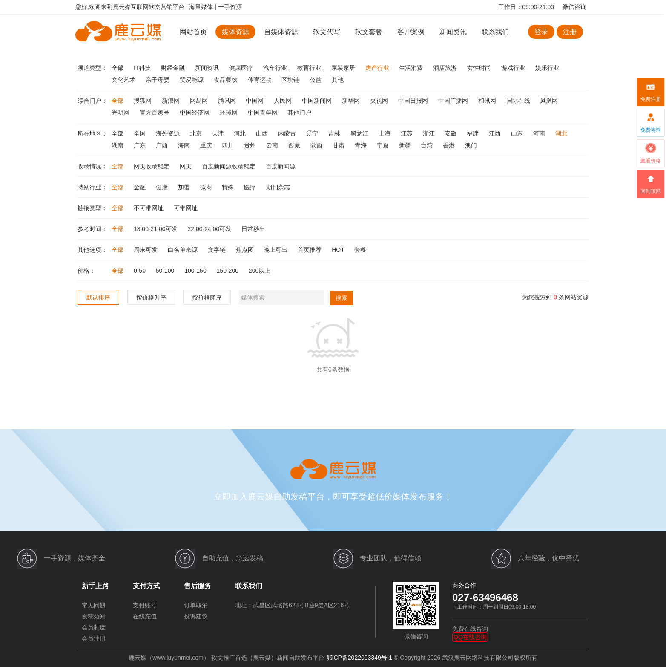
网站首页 (193, 31)
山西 (263, 133)
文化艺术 (124, 79)
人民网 (283, 100)
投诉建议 (196, 616)
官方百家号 (155, 112)
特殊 (228, 187)
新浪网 (171, 100)
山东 (518, 133)
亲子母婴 (158, 79)
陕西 (317, 145)
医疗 (251, 187)
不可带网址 (149, 208)
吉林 (335, 133)
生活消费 (412, 67)
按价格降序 (207, 297)
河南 (540, 133)
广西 (162, 145)
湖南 (118, 145)
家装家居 (344, 67)
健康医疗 (242, 67)
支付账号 (145, 605)
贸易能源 (192, 79)
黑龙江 (360, 133)
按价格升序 (151, 297)
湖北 (561, 133)
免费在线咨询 (470, 628)
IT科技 (143, 67)
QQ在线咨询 (470, 637)
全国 (140, 133)
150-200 (228, 270)
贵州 (251, 145)
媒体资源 (235, 31)
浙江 (429, 133)
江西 (495, 133)
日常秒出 (253, 228)
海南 (185, 145)
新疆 (406, 145)
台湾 (427, 145)
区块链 (291, 79)
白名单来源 (183, 249)
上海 (385, 133)
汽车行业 (276, 67)
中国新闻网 (317, 100)
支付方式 (146, 585)
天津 (219, 133)
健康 (162, 187)
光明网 (121, 112)
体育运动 (260, 79)
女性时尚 (480, 67)
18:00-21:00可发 (156, 228)
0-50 (140, 270)
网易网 (200, 100)
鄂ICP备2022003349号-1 (359, 657)
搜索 (341, 298)
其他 (338, 79)
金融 (140, 187)
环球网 (229, 112)
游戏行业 (514, 67)
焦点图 (245, 249)
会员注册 (94, 638)
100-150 (196, 270)
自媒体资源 (281, 31)
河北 (240, 133)
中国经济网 (195, 112)
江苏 (407, 133)
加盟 (185, 187)
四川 (228, 145)
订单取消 (196, 605)
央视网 (380, 100)
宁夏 (383, 145)
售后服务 (197, 585)
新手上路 (95, 585)
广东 (140, 145)
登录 (541, 31)
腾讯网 (228, 100)
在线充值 (145, 616)
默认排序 (98, 297)
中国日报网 (414, 100)
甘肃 (339, 145)
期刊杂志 (278, 187)
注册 (570, 31)
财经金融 (174, 67)
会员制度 (94, 627)
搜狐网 (143, 100)
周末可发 (146, 249)
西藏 (295, 145)
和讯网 (488, 100)
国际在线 (519, 100)
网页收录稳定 (152, 166)
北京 (197, 133)
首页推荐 (310, 249)
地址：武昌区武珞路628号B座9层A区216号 (292, 605)
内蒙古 (288, 133)
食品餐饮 (226, 79)
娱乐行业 (547, 67)
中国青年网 (263, 112)
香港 (449, 145)
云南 (273, 145)
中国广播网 (454, 100)
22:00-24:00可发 (210, 228)
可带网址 (186, 208)
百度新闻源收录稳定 (229, 166)
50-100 (166, 270)
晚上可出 (276, 249)
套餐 (360, 249)
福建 (473, 133)
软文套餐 (368, 31)
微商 (207, 187)
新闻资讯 (453, 31)
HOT (339, 249)
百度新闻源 (281, 166)
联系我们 (495, 31)
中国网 (255, 100)
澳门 (471, 145)
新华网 (352, 100)
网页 (186, 166)
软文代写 (326, 31)
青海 (361, 145)
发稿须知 (94, 616)
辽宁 (313, 133)
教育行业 (310, 67)
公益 (316, 79)
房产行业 (378, 67)
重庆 (207, 145)
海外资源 (168, 133)
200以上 (259, 270)
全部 (118, 67)
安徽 (451, 133)
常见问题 (94, 605)
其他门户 (299, 112)
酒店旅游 (446, 67)
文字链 (217, 249)
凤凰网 (549, 100)
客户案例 (411, 31)
